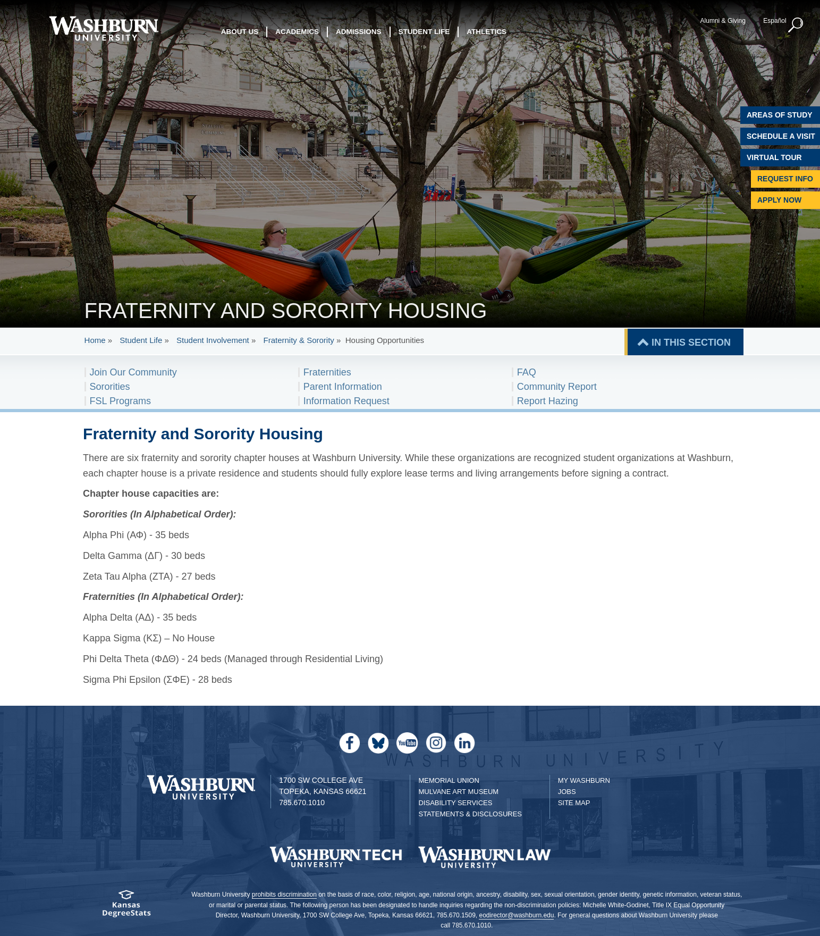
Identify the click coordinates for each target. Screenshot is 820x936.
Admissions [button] (359, 32)
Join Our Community (133, 372)
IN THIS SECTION (691, 342)
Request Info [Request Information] (785, 178)
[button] (796, 26)
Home (95, 340)
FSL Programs (120, 401)
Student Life (141, 340)
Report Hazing (547, 401)
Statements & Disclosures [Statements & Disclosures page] (470, 814)
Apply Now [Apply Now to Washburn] (779, 200)
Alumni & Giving (723, 20)
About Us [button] (240, 32)
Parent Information (342, 386)
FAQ (526, 372)
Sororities (110, 386)
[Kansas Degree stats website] (126, 907)
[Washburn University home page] (104, 28)
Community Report (557, 386)
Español (774, 20)
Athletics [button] (486, 32)
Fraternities (327, 372)
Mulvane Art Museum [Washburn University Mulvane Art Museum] (458, 792)
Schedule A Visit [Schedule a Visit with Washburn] (781, 136)
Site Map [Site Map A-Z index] (574, 803)
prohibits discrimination (284, 894)
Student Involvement (212, 340)
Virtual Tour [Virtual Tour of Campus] (774, 157)
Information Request (346, 401)
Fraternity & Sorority (298, 340)
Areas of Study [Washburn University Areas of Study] (780, 115)
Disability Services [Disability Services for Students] (455, 803)
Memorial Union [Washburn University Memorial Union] (448, 780)
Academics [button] (297, 32)
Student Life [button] (424, 32)
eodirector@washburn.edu (516, 915)
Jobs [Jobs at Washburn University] (567, 792)
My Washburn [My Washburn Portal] (584, 780)
